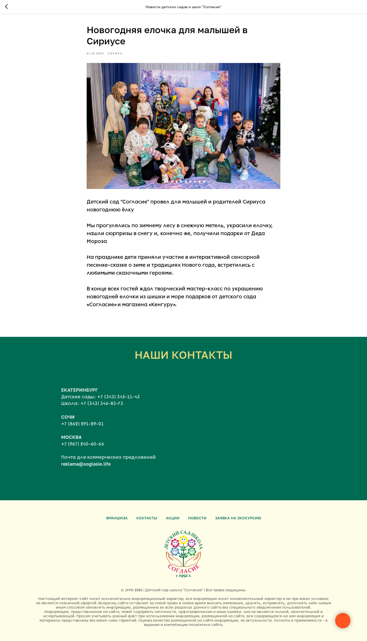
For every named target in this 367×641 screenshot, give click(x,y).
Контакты (146, 518)
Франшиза (117, 518)
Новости (197, 518)
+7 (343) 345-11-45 (118, 407)
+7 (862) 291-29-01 (82, 434)
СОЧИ (68, 427)
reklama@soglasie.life (86, 474)
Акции (172, 518)
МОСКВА (71, 447)
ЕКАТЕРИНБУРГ (79, 400)
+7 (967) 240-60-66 (82, 454)
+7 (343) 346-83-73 (102, 414)
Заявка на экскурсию (238, 518)
